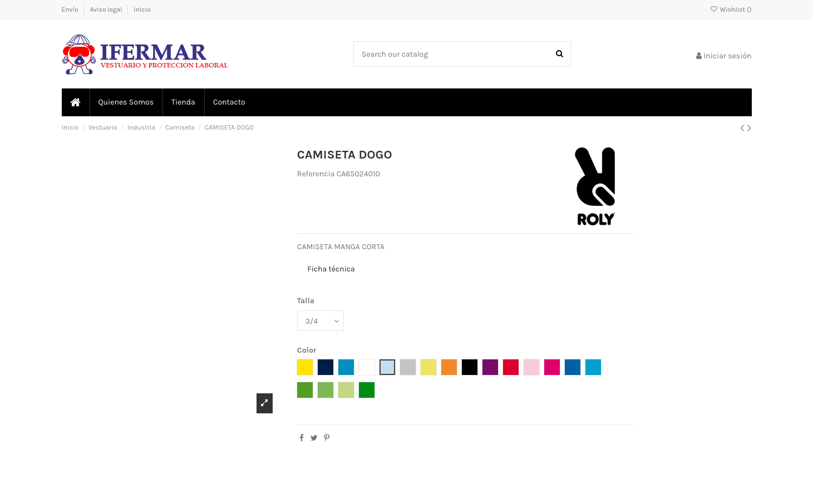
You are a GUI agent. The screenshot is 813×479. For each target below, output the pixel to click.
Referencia (316, 174)
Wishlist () (730, 9)
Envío (71, 9)
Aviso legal (107, 9)
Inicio (142, 9)
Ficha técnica (330, 269)
